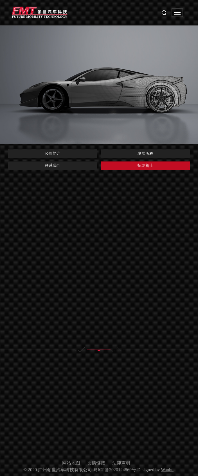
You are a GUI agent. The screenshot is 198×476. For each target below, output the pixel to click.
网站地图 (71, 463)
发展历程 (145, 153)
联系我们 (52, 165)
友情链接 (96, 463)
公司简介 (52, 153)
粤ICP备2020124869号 (114, 469)
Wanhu (167, 469)
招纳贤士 (145, 165)
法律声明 (121, 463)
